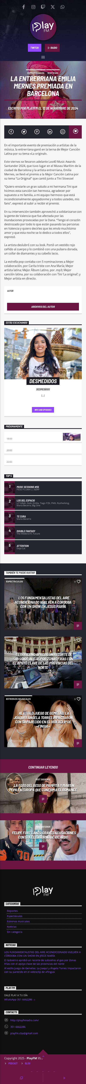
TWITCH (34, 47)
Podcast (12, 1063)
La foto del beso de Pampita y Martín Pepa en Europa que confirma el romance (43, 787)
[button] (43, 56)
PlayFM (32, 108)
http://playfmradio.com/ (24, 1020)
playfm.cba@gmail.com (24, 1033)
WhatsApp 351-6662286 (19, 1000)
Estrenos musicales (18, 699)
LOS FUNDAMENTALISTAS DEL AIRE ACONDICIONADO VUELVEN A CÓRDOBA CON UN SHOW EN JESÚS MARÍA (43, 602)
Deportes (12, 911)
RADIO (52, 48)
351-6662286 (17, 1026)
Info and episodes (43, 409)
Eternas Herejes (16, 446)
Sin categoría (14, 932)
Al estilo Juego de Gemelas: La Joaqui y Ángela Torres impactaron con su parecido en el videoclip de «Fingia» (43, 719)
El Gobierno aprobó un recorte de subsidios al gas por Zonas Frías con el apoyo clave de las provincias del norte (43, 661)
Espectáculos (35, 73)
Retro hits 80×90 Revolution (23, 435)
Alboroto (12, 458)
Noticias (53, 73)
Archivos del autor (43, 306)
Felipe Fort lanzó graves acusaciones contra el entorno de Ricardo (44, 834)
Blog (27, 1063)
